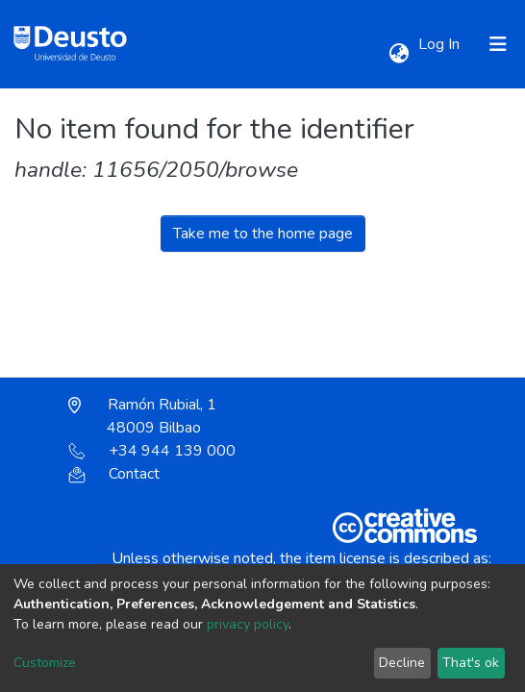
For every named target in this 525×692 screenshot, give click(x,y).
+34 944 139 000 (152, 450)
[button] (398, 53)
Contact (114, 473)
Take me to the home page (263, 233)
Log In (440, 44)
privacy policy (247, 624)
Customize (44, 663)
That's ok (470, 663)
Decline (402, 663)
